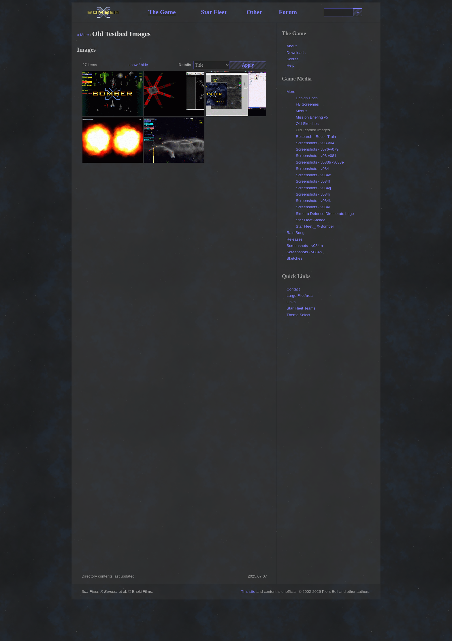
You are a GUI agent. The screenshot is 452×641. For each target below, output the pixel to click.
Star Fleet (214, 12)
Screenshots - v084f (313, 181)
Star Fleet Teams (301, 308)
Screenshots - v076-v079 (317, 149)
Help (290, 65)
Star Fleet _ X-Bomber (315, 226)
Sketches (294, 258)
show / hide (138, 65)
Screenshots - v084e (313, 175)
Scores (292, 59)
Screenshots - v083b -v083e (320, 162)
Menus (301, 111)
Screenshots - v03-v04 (315, 143)
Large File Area (299, 295)
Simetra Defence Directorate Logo (325, 213)
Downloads (296, 52)
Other (254, 12)
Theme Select (298, 315)
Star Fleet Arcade (310, 220)
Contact (293, 289)
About (292, 46)
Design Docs (307, 98)
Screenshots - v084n (304, 252)
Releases (295, 239)
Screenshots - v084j (313, 194)
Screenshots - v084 (312, 168)
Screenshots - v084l (313, 207)
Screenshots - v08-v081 (316, 155)
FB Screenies (307, 104)
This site (248, 591)
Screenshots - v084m (305, 245)
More (291, 91)
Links (291, 302)
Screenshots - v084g (313, 188)
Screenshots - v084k (313, 200)
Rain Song (295, 232)
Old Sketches (307, 123)
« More (83, 35)
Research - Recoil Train (316, 136)
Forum (288, 12)
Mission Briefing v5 (312, 117)
